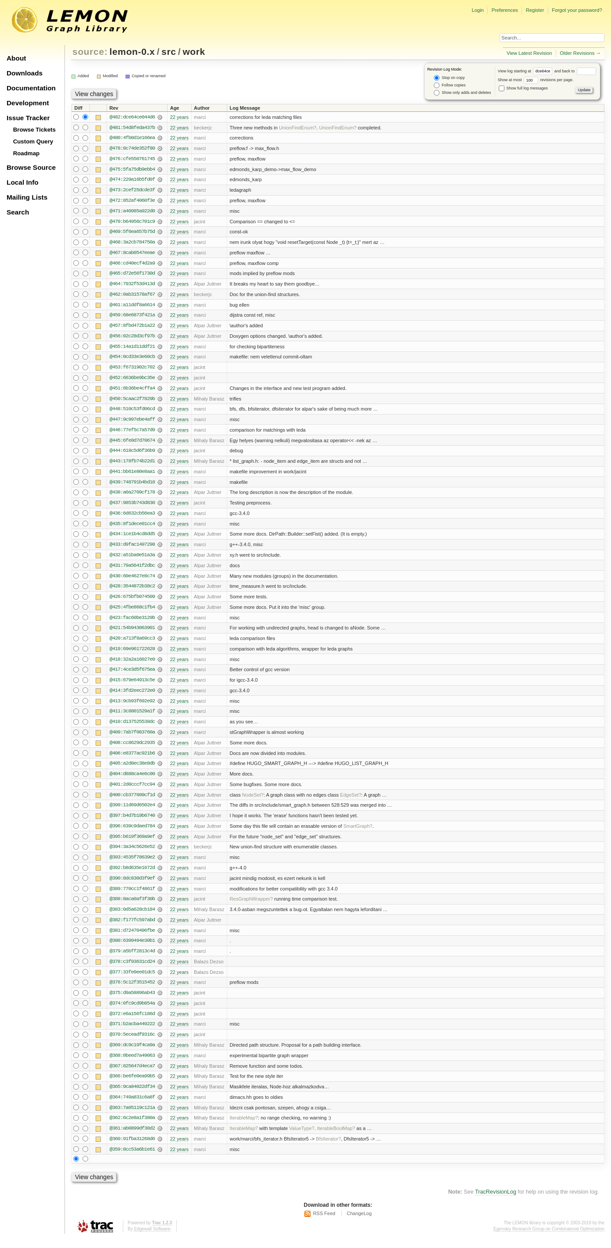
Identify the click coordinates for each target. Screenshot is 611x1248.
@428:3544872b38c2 (132, 590)
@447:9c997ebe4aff (132, 422)
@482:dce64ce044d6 (132, 117)
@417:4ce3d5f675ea (132, 675)
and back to (575, 71)
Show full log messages (523, 88)
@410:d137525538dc (132, 727)
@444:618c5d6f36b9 (132, 454)
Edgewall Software (152, 1239)
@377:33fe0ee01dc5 (132, 980)
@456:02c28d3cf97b (132, 338)
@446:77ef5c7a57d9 (132, 432)
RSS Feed (324, 1224)
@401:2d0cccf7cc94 (132, 790)
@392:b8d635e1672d (132, 875)
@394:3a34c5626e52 (132, 854)
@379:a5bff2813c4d (132, 959)
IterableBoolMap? (336, 1138)
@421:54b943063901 (132, 633)
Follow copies (449, 85)
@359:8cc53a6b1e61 (132, 1159)
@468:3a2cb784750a (132, 243)
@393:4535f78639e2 (132, 864)
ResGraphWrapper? (251, 906)
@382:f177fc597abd (132, 927)
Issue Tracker (28, 118)
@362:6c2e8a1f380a (132, 1127)
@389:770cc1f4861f (132, 896)
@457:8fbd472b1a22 (132, 327)
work (193, 51)
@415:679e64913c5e (132, 685)
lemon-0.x (132, 51)
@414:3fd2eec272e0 (132, 696)
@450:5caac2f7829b (132, 401)
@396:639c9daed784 (132, 833)
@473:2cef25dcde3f (132, 190)
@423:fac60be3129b (132, 622)
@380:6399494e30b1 (132, 948)
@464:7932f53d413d (132, 285)
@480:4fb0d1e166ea (132, 138)
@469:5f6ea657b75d (132, 232)
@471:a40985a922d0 (132, 211)
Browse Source (31, 167)
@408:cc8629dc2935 (132, 748)
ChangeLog (359, 1224)
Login (477, 10)
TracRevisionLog (495, 1202)
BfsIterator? (328, 1148)
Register (535, 10)
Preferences (505, 10)
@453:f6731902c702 (132, 369)
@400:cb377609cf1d (132, 801)
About (16, 58)
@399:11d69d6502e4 (132, 811)
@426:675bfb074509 (132, 601)
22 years (179, 117)
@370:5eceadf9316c (132, 1043)
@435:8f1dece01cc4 (132, 527)
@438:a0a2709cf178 (132, 496)
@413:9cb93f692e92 (132, 706)
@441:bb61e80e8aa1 (132, 475)
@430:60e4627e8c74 (132, 580)
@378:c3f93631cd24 (132, 969)
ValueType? (301, 1138)
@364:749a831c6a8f (132, 1106)
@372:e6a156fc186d (132, 1022)
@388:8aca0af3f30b (132, 906)
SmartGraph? (357, 833)
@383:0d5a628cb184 (132, 917)
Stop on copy (449, 78)
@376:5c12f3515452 (132, 990)
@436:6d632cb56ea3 (132, 517)
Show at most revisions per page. (536, 80)
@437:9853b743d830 (132, 506)
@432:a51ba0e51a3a (132, 559)
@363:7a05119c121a (132, 1117)
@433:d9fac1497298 (132, 548)
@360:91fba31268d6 (132, 1148)
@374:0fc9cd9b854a (132, 1012)
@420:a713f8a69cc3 (132, 643)
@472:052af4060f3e (132, 201)
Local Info (23, 182)
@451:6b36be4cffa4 (132, 390)
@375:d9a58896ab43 (132, 1001)
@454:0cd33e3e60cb (132, 359)
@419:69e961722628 (132, 654)
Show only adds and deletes (462, 93)
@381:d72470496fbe (132, 938)
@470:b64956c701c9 (132, 222)
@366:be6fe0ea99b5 (132, 1085)
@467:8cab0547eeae (132, 253)
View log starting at (526, 71)
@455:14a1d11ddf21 (132, 348)
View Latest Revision (529, 53)
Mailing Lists (27, 197)
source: (89, 51)
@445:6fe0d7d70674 (132, 443)
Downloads (25, 73)
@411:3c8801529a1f (132, 717)
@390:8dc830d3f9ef (132, 885)
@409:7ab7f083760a (132, 738)
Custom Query (33, 141)
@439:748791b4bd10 (132, 485)
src (168, 51)
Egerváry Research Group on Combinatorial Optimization (548, 1239)
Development (28, 103)
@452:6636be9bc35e (132, 380)
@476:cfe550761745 (132, 159)
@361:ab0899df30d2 (132, 1138)
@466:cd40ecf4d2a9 (132, 264)
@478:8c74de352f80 (132, 148)
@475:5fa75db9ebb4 (132, 169)
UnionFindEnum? (297, 127)
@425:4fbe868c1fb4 (132, 611)
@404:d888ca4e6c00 (132, 780)
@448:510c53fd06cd (132, 411)
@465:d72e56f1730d (132, 275)
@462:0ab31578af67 (132, 296)
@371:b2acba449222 (132, 1033)
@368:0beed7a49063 (132, 1064)
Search (18, 212)
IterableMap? (244, 1127)
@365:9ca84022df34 (132, 1096)
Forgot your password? (577, 10)
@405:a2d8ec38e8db (132, 769)
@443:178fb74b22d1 (132, 464)
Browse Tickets (34, 129)
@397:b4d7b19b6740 (132, 822)
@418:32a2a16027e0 (132, 664)
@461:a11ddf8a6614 (132, 306)
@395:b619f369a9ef (132, 843)
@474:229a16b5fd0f (132, 180)
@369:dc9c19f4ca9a (132, 1054)
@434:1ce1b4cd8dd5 (132, 538)
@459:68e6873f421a (132, 317)
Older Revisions (577, 53)
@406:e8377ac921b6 (132, 759)
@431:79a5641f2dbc (132, 569)
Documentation (31, 88)
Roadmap (26, 153)
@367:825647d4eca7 (132, 1075)
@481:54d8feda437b (132, 127)
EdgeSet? (350, 801)
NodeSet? (253, 801)
